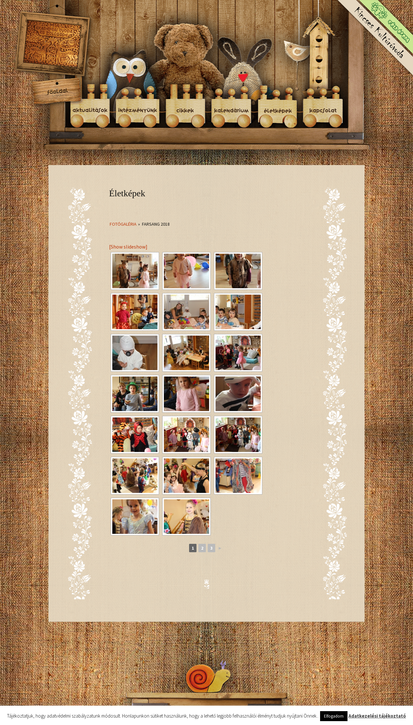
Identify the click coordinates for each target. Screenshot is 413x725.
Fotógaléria (123, 224)
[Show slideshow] (128, 246)
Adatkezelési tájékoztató (377, 716)
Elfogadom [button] (334, 716)
